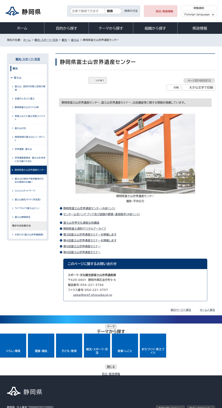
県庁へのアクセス (200, 356)
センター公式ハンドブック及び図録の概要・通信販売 (103, 214)
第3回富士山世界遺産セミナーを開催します (90, 234)
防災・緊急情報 (164, 11)
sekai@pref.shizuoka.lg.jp (92, 295)
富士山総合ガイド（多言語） (28, 199)
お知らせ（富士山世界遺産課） (29, 234)
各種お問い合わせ (168, 356)
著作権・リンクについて (23, 378)
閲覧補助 (199, 8)
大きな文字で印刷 (201, 87)
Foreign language (197, 14)
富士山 (75, 40)
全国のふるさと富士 (25, 98)
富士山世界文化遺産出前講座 (81, 222)
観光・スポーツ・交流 (46, 40)
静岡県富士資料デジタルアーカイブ (84, 228)
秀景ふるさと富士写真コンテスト (30, 118)
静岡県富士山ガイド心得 (27, 107)
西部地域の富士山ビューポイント (30, 138)
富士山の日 (20, 128)
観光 (64, 40)
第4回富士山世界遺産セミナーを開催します (90, 240)
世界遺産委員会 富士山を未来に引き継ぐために (30, 159)
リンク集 (174, 378)
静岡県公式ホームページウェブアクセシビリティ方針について (122, 378)
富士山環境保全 (23, 217)
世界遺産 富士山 (23, 149)
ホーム (22, 28)
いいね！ (100, 80)
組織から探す (155, 28)
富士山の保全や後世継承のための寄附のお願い (29, 180)
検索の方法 (131, 11)
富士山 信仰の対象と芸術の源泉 (30, 88)
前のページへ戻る (181, 310)
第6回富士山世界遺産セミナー (82, 252)
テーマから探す (111, 28)
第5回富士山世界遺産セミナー (82, 246)
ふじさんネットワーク (26, 191)
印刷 (176, 87)
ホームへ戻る (207, 310)
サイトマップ (199, 378)
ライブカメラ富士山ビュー (27, 208)
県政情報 (200, 28)
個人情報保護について (62, 378)
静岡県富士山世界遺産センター (90, 208)
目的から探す (66, 28)
